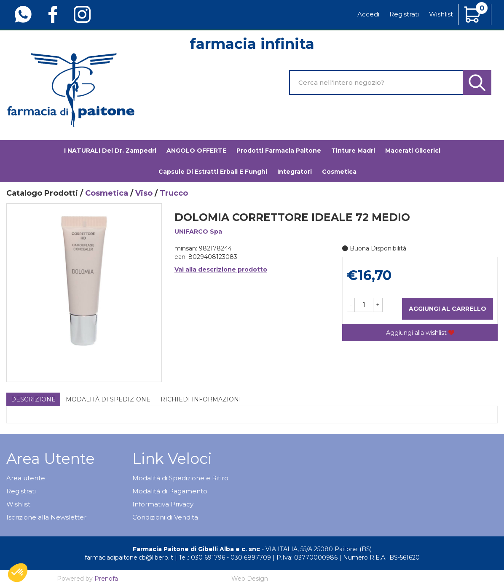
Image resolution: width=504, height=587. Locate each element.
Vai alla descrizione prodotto (220, 269)
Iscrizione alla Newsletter (46, 517)
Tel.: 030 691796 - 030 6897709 (225, 557)
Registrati (404, 14)
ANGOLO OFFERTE (196, 150)
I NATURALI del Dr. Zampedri (110, 150)
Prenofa (106, 578)
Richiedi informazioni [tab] (201, 399)
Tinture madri (353, 150)
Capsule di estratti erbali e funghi (212, 171)
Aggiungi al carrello (447, 308)
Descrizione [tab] (33, 399)
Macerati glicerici (412, 150)
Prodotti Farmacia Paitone (278, 150)
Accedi (368, 14)
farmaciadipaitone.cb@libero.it (129, 557)
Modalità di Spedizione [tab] (108, 399)
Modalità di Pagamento (169, 491)
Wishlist (441, 14)
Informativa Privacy (162, 504)
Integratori (294, 171)
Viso (144, 193)
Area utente (25, 478)
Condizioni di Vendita (165, 517)
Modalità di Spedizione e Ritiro (180, 478)
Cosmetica (339, 171)
